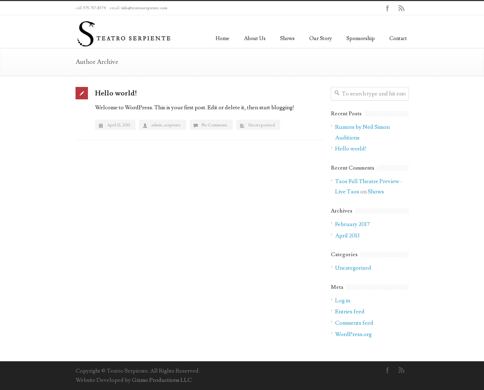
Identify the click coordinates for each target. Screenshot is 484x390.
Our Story (320, 38)
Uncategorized (261, 125)
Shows (287, 38)
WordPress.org (353, 334)
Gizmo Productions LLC (162, 380)
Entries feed (350, 311)
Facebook (387, 8)
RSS (402, 8)
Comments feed (354, 322)
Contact (398, 38)
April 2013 (347, 235)
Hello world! (116, 93)
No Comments (214, 125)
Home (222, 38)
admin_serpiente (166, 125)
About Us (255, 38)
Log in (342, 300)
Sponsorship (360, 38)
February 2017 (352, 224)
